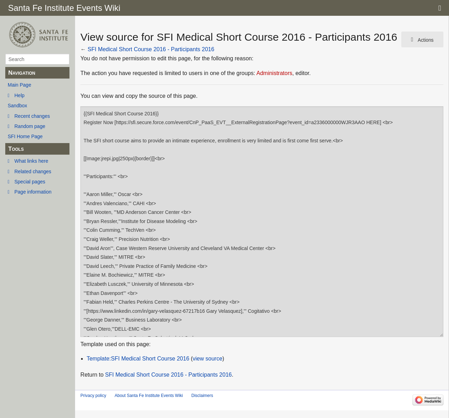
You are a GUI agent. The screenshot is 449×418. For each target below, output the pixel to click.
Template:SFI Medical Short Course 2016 (138, 359)
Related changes (32, 171)
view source (207, 359)
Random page (29, 126)
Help (19, 95)
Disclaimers (202, 395)
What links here (31, 161)
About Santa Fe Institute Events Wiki (149, 395)
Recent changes (32, 116)
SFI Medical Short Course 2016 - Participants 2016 (151, 49)
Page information (33, 192)
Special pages (29, 181)
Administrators (274, 73)
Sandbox (17, 105)
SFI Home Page (25, 136)
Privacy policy (93, 395)
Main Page (19, 85)
